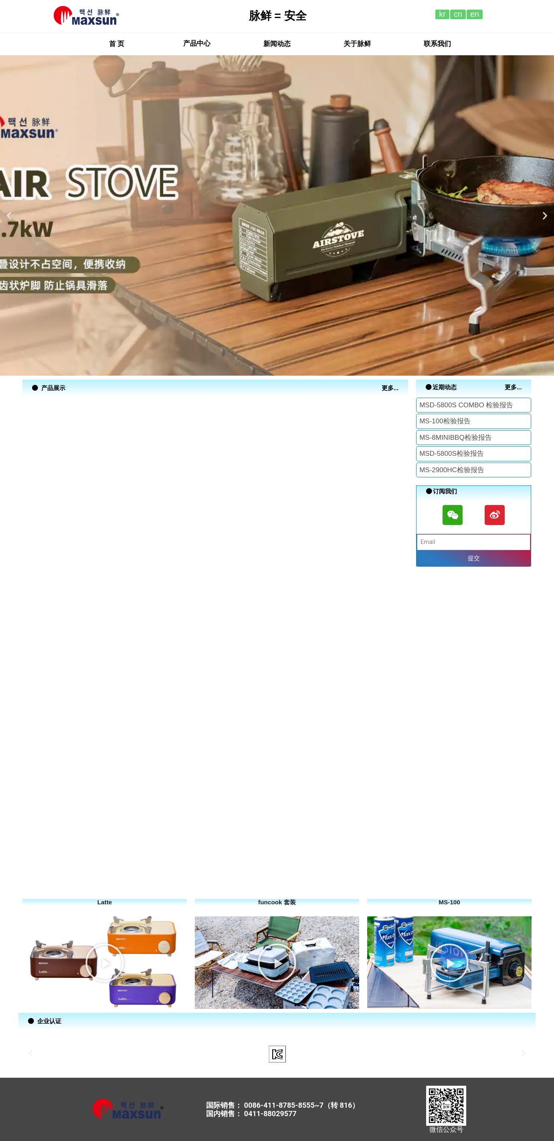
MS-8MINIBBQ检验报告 (455, 437)
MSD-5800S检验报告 (451, 453)
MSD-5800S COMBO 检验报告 (466, 405)
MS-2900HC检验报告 (451, 470)
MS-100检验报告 (445, 421)
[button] (117, 43)
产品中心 (196, 43)
